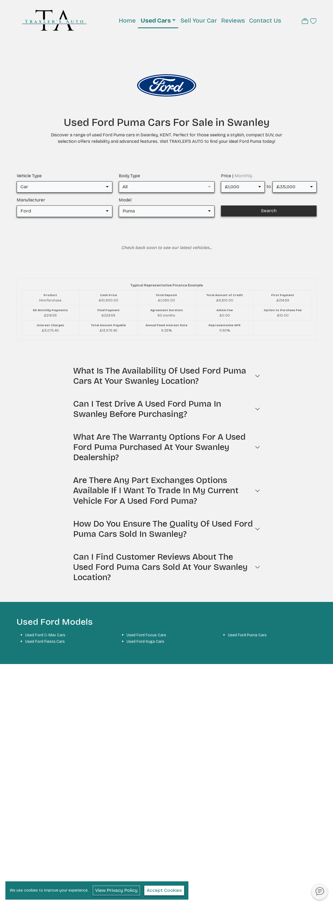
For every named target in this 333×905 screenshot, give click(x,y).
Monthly (243, 175)
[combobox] (64, 187)
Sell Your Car (198, 20)
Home (127, 20)
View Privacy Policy (116, 890)
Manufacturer (31, 200)
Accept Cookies (164, 890)
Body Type (129, 175)
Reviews (233, 20)
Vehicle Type (29, 175)
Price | (236, 175)
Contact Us (265, 20)
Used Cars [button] (156, 20)
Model (125, 200)
